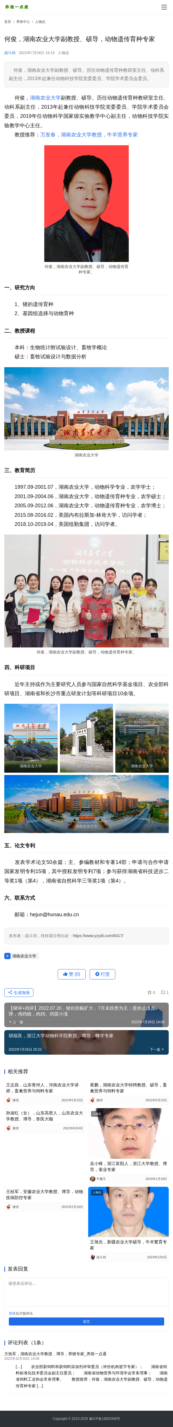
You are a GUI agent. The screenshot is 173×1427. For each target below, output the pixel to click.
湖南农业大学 (45, 98)
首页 (7, 22)
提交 (86, 1321)
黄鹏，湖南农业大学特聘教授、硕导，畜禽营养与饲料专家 (128, 1087)
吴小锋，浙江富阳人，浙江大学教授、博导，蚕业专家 (128, 1166)
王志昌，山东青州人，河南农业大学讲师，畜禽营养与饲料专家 (42, 1087)
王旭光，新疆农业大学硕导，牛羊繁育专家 (128, 1244)
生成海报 (19, 993)
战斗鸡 (9, 53)
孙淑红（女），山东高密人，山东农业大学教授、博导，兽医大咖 (44, 1115)
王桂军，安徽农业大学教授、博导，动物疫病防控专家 (44, 1194)
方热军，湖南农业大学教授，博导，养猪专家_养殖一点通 (55, 1354)
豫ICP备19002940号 (104, 1419)
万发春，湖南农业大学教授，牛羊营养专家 (89, 135)
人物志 (63, 53)
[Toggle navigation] (164, 7)
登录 (12, 1313)
